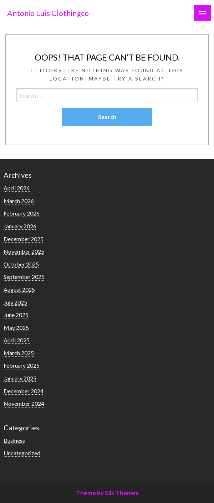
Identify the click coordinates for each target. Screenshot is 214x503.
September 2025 (24, 276)
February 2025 (22, 365)
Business (14, 440)
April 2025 (17, 340)
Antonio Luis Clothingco (48, 13)
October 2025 (21, 264)
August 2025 (19, 289)
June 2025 (16, 314)
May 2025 (16, 327)
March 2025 (19, 352)
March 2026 (19, 200)
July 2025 (15, 302)
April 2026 (17, 188)
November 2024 (24, 403)
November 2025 (24, 251)
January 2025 (20, 378)
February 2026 (22, 213)
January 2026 (20, 226)
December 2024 (24, 391)
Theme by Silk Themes (107, 493)
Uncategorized (22, 453)
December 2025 (24, 238)
